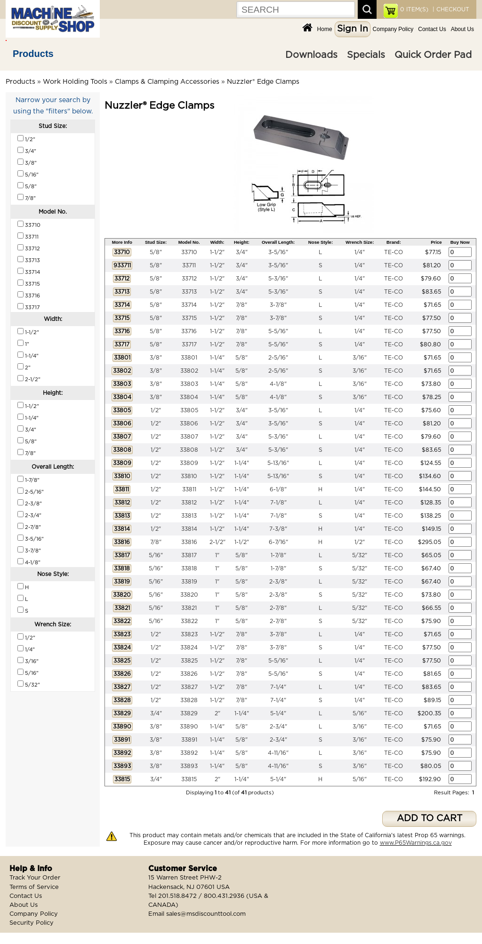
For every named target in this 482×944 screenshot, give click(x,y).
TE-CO (393, 252)
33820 (189, 595)
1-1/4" (217, 357)
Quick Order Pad (433, 55)
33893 (189, 766)
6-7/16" (278, 542)
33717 (189, 344)
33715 (189, 318)
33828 (189, 700)
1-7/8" (278, 555)
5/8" (156, 252)
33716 (189, 331)
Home (324, 29)
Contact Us (432, 29)
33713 (189, 292)
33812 (189, 502)
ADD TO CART (429, 818)
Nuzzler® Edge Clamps (263, 82)
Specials (366, 55)
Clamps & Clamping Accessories (167, 82)
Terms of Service (34, 887)
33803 (189, 384)
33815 (189, 779)
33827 (189, 687)
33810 (189, 476)
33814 (189, 529)
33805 (189, 410)
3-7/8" (278, 305)
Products (33, 53)
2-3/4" (278, 726)
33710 (189, 252)
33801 (189, 357)
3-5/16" (278, 252)
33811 (189, 489)
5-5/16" (278, 331)
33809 (189, 463)
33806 (189, 423)
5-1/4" (278, 713)
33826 (189, 674)
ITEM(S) (414, 9)
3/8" (156, 357)
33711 (189, 265)
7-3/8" (278, 529)
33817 (189, 555)
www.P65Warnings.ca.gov (416, 843)
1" (217, 555)
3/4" (242, 252)
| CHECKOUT (450, 9)
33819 (189, 581)
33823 (189, 634)
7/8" (241, 305)
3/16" (360, 357)
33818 (189, 568)
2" (217, 713)
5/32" (359, 555)
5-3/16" (278, 278)
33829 (189, 713)
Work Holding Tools (75, 82)
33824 (189, 647)
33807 (189, 437)
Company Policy (393, 29)
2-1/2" (217, 542)
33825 (189, 661)
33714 (189, 305)
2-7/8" (278, 608)
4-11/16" (278, 753)
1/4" (359, 252)
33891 (189, 740)
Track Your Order (34, 878)
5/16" (156, 555)
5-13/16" (278, 463)
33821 (189, 608)
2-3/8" (278, 581)
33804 (189, 397)
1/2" (156, 410)
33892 (189, 753)
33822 (189, 621)
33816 (189, 542)
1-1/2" (217, 252)
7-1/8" (278, 502)
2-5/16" (278, 357)
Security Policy (31, 923)
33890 (189, 726)
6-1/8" (278, 489)
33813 (189, 516)
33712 (189, 278)
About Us (462, 29)
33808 (189, 450)
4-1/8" (278, 384)
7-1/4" (278, 687)
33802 (189, 371)
